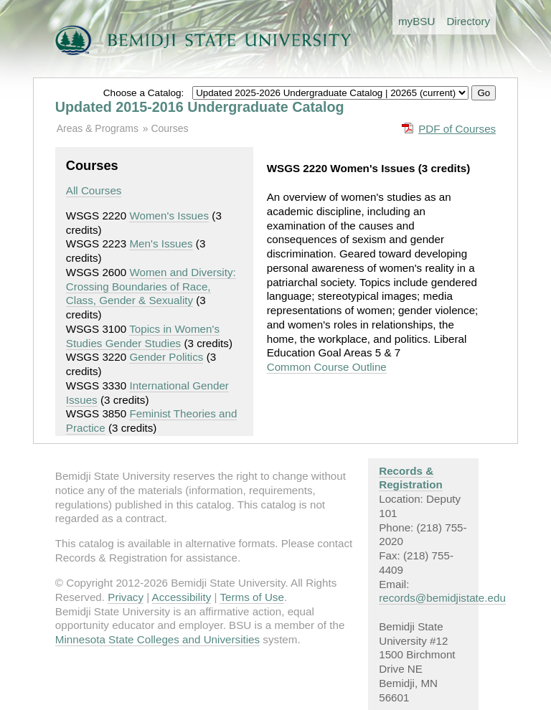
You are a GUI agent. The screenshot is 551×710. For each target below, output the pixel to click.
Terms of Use (251, 597)
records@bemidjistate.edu (442, 598)
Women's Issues (169, 215)
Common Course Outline (327, 367)
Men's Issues (160, 243)
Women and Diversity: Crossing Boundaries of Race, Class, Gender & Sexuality (151, 286)
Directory (468, 21)
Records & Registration (411, 478)
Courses (169, 128)
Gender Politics (166, 357)
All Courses (94, 190)
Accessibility (182, 597)
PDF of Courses (457, 129)
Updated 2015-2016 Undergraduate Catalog (199, 107)
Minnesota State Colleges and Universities (157, 639)
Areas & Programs (97, 128)
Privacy (125, 597)
